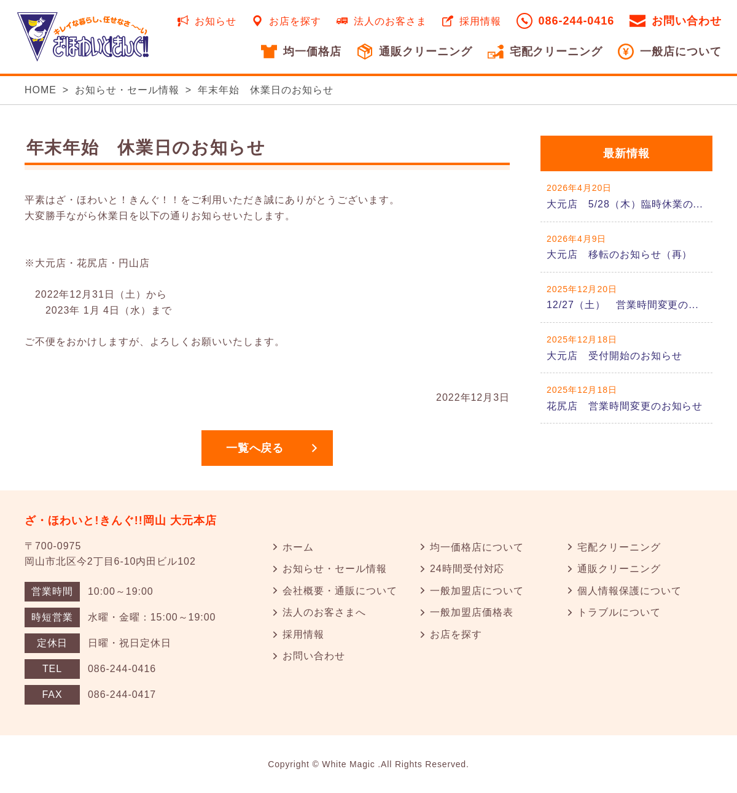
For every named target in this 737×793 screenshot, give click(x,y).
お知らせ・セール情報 (127, 90)
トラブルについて (619, 612)
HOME (41, 90)
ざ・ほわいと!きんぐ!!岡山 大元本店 (121, 520)
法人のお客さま (390, 21)
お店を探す (295, 21)
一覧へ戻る (255, 448)
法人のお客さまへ (324, 612)
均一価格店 (312, 51)
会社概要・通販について (340, 591)
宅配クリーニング (556, 51)
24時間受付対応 (467, 568)
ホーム (298, 547)
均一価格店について (477, 547)
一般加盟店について (477, 591)
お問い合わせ (687, 21)
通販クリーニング (425, 51)
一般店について (681, 51)
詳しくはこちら (626, 196)
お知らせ (215, 21)
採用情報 (480, 21)
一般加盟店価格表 (471, 612)
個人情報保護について (629, 591)
